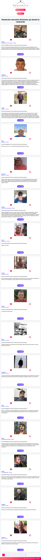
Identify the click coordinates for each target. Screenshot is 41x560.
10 (25, 554)
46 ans (14, 43)
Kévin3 (2, 438)
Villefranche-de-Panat (5, 439)
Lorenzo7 (3, 537)
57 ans (7, 109)
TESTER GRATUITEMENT (20, 9)
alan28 (2, 41)
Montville (3, 373)
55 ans (7, 175)
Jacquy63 (3, 74)
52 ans (7, 373)
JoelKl (2, 108)
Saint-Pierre (3, 241)
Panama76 (3, 372)
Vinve (2, 339)
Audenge (3, 274)
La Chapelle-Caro (4, 472)
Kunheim (3, 109)
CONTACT (38, 558)
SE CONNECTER (20, 13)
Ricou (2, 141)
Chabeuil (3, 505)
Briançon (3, 406)
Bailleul (2, 76)
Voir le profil (20, 54)
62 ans (6, 76)
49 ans (7, 340)
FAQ (25, 558)
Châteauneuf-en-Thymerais (7, 43)
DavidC (2, 471)
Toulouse (3, 307)
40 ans (10, 472)
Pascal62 (3, 504)
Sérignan (3, 142)
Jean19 (3, 306)
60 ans (13, 208)
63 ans (8, 241)
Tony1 (2, 240)
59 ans (6, 538)
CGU (27, 558)
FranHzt (3, 207)
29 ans (12, 439)
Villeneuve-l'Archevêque (6, 208)
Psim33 (3, 273)
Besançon (3, 340)
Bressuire (3, 175)
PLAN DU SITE (32, 558)
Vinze (2, 405)
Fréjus (2, 538)
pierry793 (3, 174)
